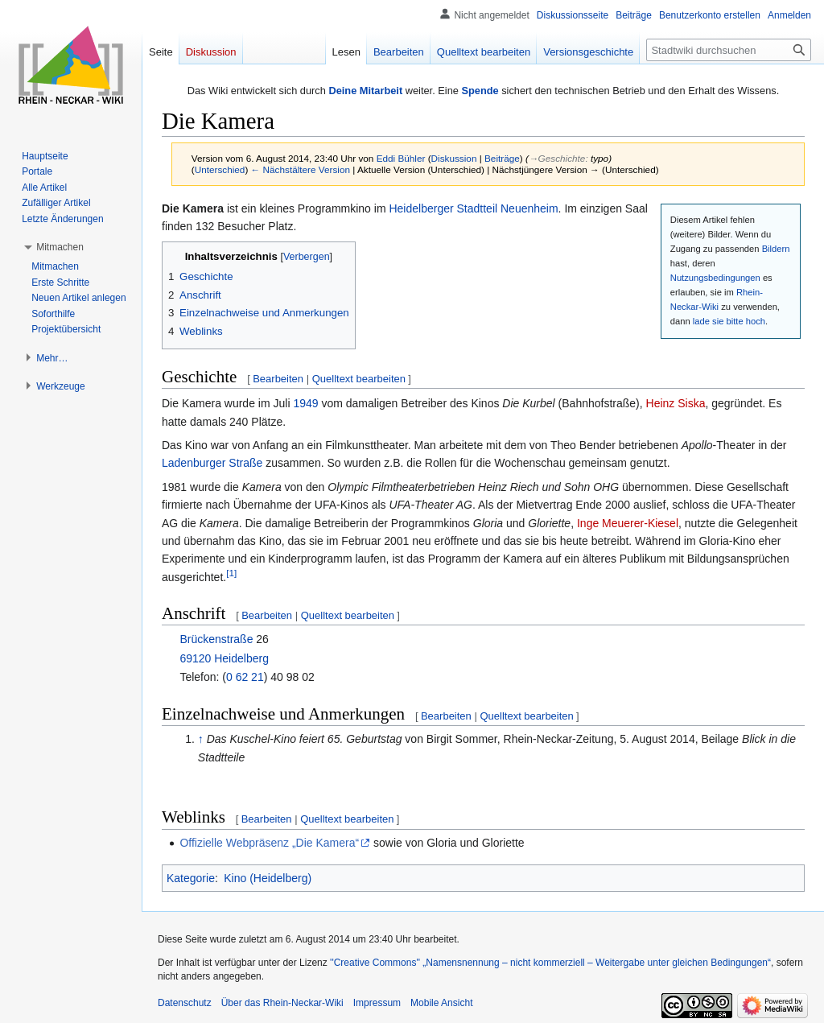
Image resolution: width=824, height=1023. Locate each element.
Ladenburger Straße (212, 462)
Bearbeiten (278, 379)
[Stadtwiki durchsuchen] (728, 50)
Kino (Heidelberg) (267, 878)
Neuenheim (529, 208)
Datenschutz (185, 1003)
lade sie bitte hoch (729, 321)
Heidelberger (421, 208)
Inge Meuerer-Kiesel (627, 523)
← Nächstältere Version (300, 169)
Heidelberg (241, 658)
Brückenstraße (216, 639)
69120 (195, 658)
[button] (60, 247)
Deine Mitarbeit (365, 91)
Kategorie (191, 878)
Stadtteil (477, 208)
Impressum (377, 1003)
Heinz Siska (676, 403)
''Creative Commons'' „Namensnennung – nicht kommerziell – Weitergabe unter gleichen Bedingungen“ (550, 962)
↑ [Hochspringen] (201, 738)
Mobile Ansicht (441, 1003)
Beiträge (502, 158)
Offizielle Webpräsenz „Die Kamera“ (269, 842)
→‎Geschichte (557, 158)
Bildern (776, 249)
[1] (231, 572)
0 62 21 (245, 676)
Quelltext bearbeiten (359, 379)
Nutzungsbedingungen (715, 278)
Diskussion (454, 158)
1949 (305, 403)
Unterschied (220, 169)
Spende (479, 91)
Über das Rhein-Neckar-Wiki (282, 1003)
